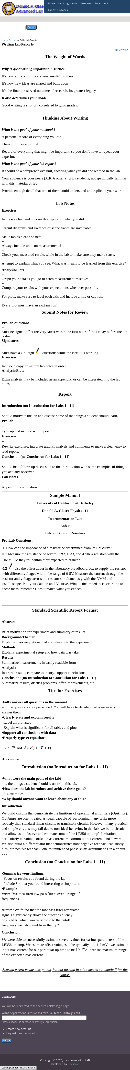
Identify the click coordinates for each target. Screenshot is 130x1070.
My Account (101, 3)
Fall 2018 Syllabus (58, 10)
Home (51, 3)
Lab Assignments (67, 3)
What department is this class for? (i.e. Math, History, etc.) (42, 1013)
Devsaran (74, 1064)
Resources (86, 3)
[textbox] (26, 748)
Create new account (18, 1029)
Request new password (20, 1033)
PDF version (120, 50)
